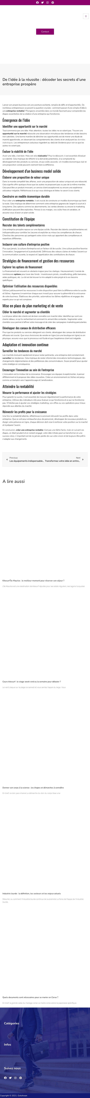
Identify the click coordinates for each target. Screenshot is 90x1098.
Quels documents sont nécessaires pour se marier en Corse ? (30, 997)
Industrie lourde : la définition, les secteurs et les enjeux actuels (32, 893)
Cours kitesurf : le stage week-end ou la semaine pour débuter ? (32, 681)
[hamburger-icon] (86, 16)
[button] (44, 1029)
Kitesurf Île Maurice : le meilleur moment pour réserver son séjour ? (33, 580)
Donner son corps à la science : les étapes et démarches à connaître (33, 787)
